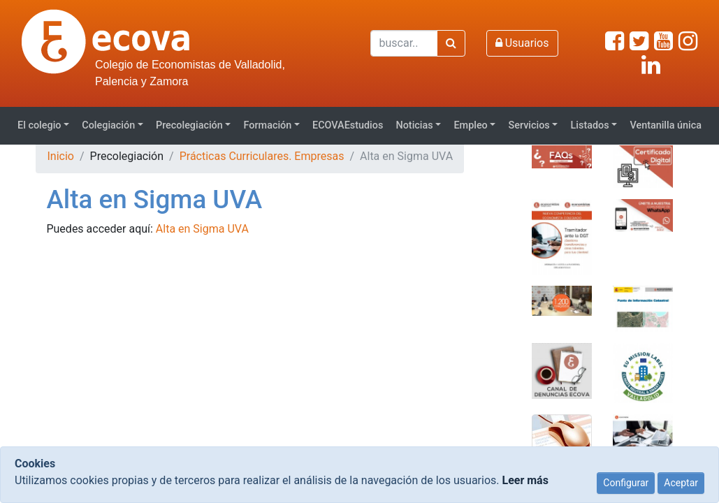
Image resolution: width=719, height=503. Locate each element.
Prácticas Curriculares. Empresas (262, 156)
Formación (268, 125)
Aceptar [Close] (681, 482)
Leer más (525, 480)
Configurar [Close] (625, 482)
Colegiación (108, 125)
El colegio (39, 125)
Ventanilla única (666, 125)
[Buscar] (403, 43)
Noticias (414, 125)
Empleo (470, 125)
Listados (590, 125)
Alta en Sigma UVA (202, 228)
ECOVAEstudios (347, 125)
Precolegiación (189, 125)
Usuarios (522, 43)
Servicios (529, 125)
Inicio (60, 156)
